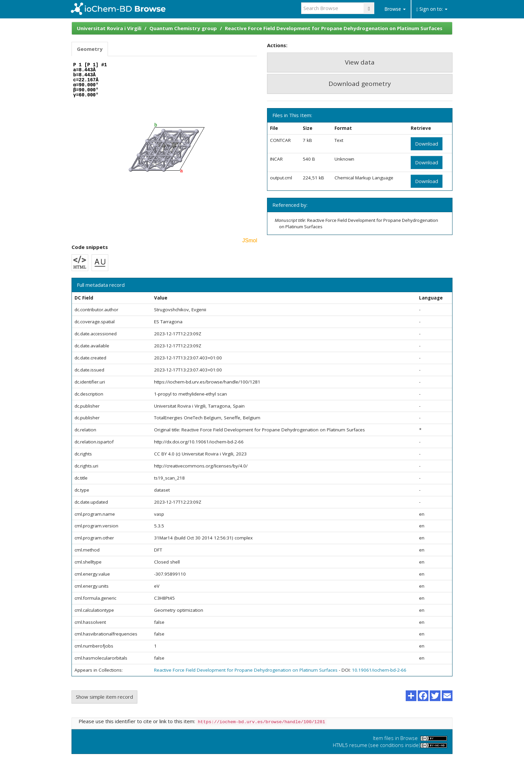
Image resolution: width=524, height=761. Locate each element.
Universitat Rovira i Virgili (109, 28)
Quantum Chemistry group (183, 28)
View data (360, 62)
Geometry (90, 49)
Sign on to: (431, 9)
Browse (395, 9)
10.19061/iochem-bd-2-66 (379, 670)
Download (426, 143)
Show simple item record (104, 696)
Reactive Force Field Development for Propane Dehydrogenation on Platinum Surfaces (333, 28)
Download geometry (360, 83)
